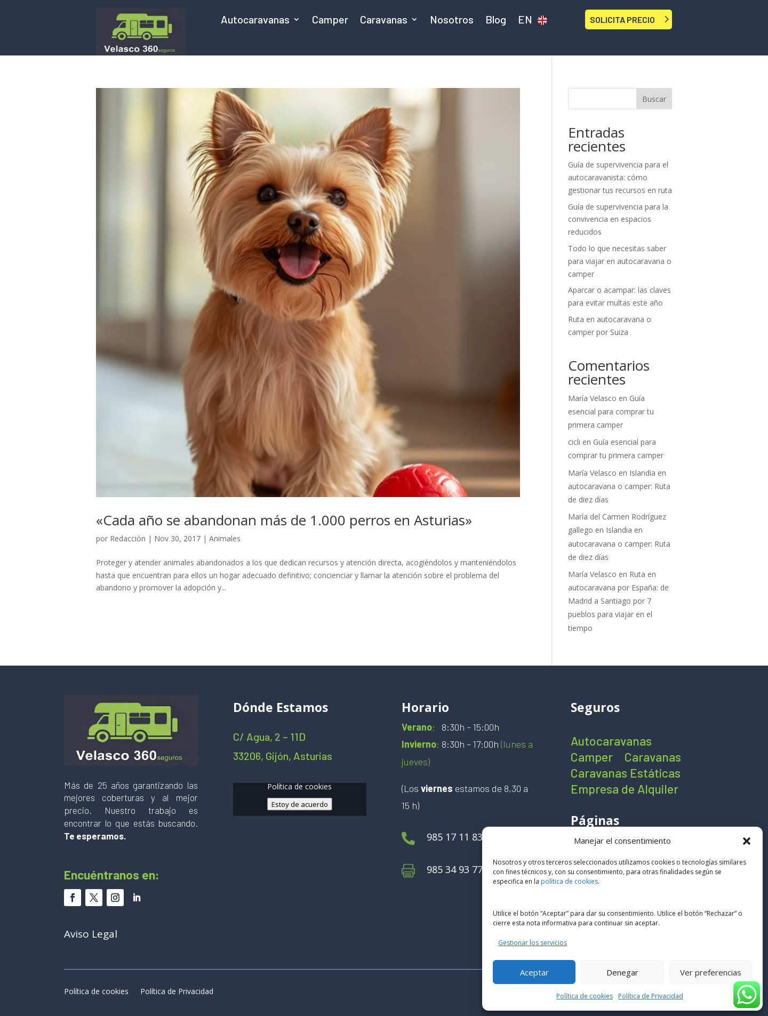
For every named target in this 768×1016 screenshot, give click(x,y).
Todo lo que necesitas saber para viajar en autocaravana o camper (619, 261)
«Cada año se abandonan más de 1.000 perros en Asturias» (284, 520)
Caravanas (383, 20)
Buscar (654, 99)
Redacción (128, 538)
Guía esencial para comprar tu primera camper (611, 411)
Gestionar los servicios (532, 942)
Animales (225, 538)
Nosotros (452, 20)
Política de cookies (584, 996)
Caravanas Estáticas (626, 774)
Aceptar (534, 972)
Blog (495, 20)
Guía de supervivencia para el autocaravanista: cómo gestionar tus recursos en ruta (620, 177)
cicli (574, 442)
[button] (746, 841)
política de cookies (569, 881)
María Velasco (592, 398)
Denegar (622, 972)
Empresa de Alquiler (624, 790)
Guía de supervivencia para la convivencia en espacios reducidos (618, 219)
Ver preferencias (710, 972)
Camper (330, 20)
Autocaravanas (255, 20)
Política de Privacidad (650, 996)
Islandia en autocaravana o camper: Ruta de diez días (619, 486)
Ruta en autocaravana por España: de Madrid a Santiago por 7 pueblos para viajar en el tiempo (618, 601)
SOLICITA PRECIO (622, 19)
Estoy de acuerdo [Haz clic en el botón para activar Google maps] (299, 804)
